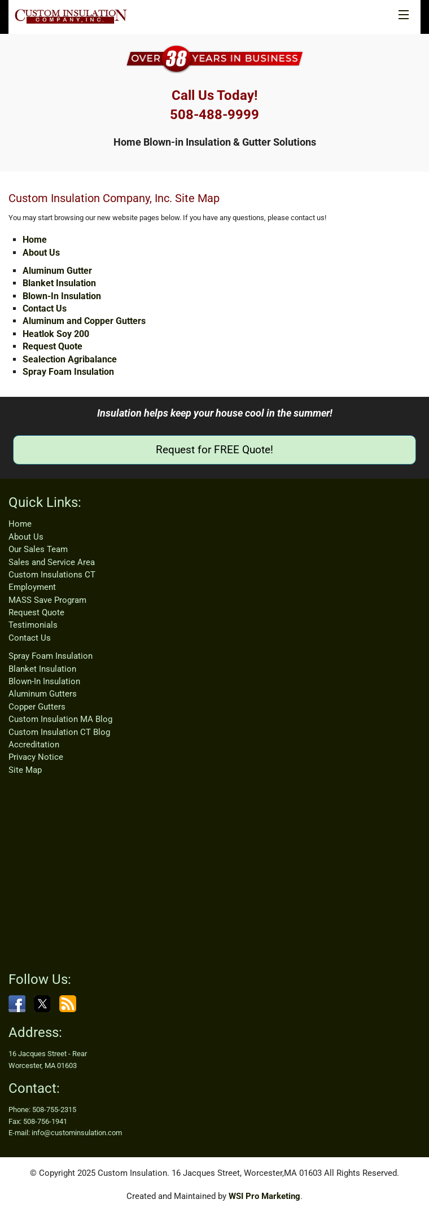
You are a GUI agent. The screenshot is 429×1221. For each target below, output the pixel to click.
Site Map (25, 770)
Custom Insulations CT (51, 575)
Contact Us (45, 308)
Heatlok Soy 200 (56, 334)
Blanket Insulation (59, 283)
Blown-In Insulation (62, 296)
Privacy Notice (35, 757)
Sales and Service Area (51, 562)
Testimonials (33, 625)
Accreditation (33, 744)
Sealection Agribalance (70, 359)
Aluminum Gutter (57, 270)
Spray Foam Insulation (68, 371)
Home (35, 239)
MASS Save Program (47, 600)
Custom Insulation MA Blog (60, 719)
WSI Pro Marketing (264, 1196)
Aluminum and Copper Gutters (84, 321)
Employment (32, 587)
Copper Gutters (36, 707)
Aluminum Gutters (42, 694)
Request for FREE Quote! (214, 449)
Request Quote (52, 346)
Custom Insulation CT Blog (59, 732)
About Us (41, 252)
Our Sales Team (38, 549)
